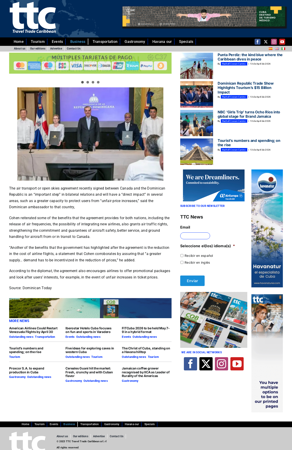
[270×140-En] (214, 171)
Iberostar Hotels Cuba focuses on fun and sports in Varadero (88, 330)
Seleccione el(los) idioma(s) (207, 246)
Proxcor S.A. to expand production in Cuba (26, 370)
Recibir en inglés (197, 262)
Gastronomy (17, 377)
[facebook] (258, 42)
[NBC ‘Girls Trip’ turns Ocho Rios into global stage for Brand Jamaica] (196, 123)
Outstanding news (21, 336)
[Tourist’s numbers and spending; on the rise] (196, 151)
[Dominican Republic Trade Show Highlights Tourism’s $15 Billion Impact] (196, 94)
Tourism (14, 357)
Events (70, 336)
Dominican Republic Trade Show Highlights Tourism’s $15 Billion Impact (246, 87)
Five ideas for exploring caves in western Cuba (89, 350)
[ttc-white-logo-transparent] (33, 3)
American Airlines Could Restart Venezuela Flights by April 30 (33, 330)
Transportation (45, 336)
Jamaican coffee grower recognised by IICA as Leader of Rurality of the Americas (146, 372)
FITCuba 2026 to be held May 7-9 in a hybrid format (146, 330)
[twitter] (266, 42)
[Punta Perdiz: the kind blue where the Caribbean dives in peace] (196, 66)
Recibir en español (199, 256)
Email (185, 227)
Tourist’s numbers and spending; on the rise (26, 350)
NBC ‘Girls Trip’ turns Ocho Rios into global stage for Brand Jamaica (249, 114)
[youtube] (282, 42)
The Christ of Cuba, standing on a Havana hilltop (146, 350)
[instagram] (274, 42)
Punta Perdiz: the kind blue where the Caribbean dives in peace (250, 56)
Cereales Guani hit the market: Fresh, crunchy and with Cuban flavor (89, 372)
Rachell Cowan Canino (234, 63)
